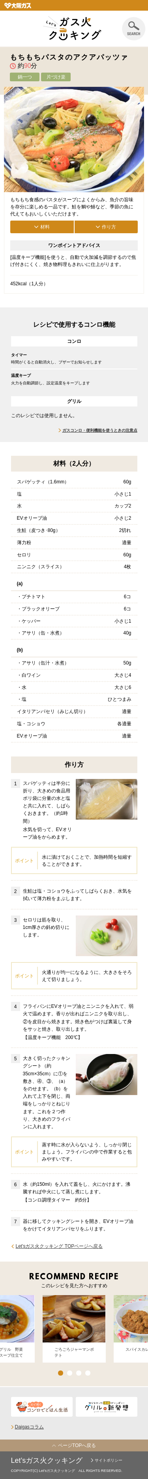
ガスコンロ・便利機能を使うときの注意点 (99, 430)
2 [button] (69, 1373)
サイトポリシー (108, 1460)
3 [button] (78, 1373)
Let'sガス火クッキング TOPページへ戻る (59, 1246)
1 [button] (60, 1373)
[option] (74, 1329)
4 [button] (87, 1373)
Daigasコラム (29, 1427)
